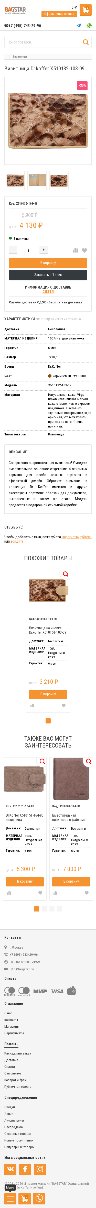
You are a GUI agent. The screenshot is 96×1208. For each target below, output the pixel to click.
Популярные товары (19, 1147)
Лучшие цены (14, 1120)
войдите (17, 541)
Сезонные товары (17, 1134)
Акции (8, 1114)
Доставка (11, 1060)
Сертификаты (14, 1033)
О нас (8, 1013)
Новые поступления (19, 1140)
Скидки (9, 1107)
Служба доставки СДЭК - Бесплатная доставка (45, 302)
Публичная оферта (17, 1087)
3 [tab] (52, 909)
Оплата (9, 1067)
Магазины (11, 1026)
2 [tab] (44, 909)
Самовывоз (13, 1073)
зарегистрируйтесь (77, 537)
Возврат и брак (15, 1080)
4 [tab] (59, 909)
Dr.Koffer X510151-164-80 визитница (25, 817)
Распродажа (13, 1127)
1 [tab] (48, 720)
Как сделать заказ (17, 1053)
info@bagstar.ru (21, 969)
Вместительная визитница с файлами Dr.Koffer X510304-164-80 (71, 817)
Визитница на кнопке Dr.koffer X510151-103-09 (47, 630)
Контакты (11, 1020)
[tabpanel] (48, 641)
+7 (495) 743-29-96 (22, 26)
